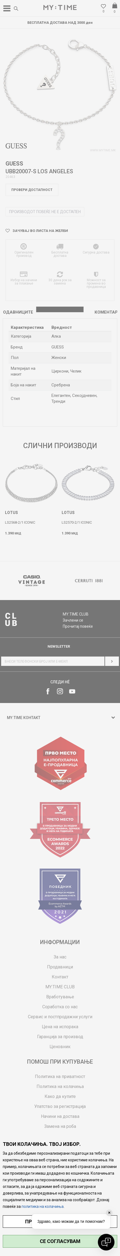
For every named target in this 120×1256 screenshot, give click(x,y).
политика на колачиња (43, 1206)
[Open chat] (106, 1242)
